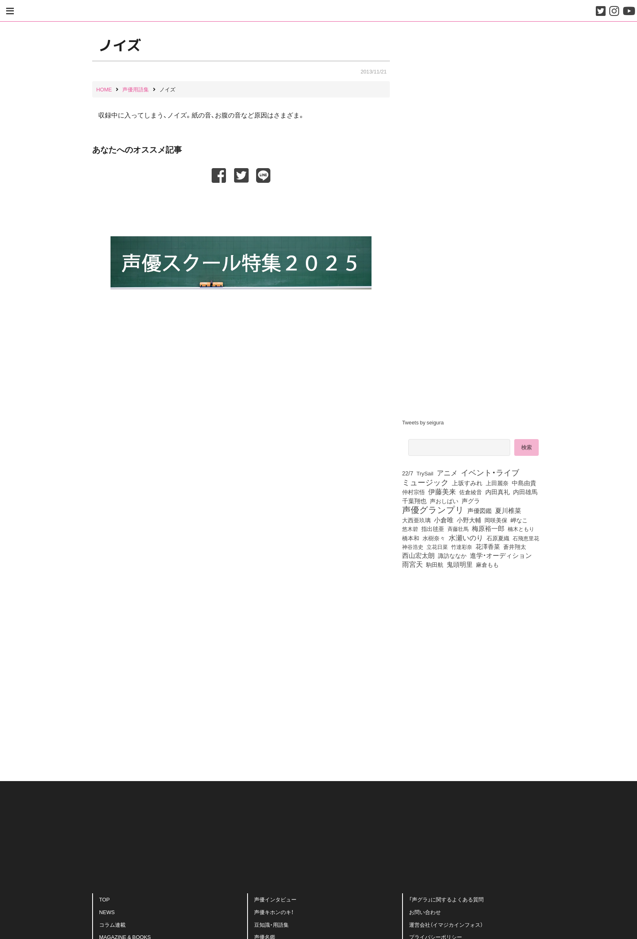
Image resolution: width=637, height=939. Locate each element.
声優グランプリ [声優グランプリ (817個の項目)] (433, 509)
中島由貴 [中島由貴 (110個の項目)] (524, 483)
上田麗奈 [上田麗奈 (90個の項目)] (497, 483)
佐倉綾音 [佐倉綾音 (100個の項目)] (470, 492)
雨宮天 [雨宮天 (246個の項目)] (412, 564)
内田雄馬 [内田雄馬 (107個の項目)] (525, 492)
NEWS (107, 911)
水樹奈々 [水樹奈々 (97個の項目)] (433, 538)
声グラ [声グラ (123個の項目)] (471, 501)
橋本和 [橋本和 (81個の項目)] (410, 538)
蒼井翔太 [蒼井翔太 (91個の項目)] (514, 546)
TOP (104, 898)
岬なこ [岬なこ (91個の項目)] (519, 520)
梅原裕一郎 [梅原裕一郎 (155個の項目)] (488, 528)
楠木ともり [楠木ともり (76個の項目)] (521, 528)
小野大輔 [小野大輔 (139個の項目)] (469, 520)
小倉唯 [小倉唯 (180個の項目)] (443, 519)
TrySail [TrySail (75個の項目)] (424, 473)
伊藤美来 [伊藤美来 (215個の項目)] (442, 491)
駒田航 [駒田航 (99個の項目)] (434, 564)
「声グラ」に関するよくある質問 (446, 898)
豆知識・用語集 (271, 923)
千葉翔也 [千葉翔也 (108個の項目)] (414, 501)
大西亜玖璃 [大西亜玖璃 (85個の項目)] (416, 520)
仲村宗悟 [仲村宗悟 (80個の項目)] (413, 492)
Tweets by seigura (423, 422)
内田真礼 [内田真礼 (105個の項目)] (497, 492)
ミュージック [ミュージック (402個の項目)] (425, 482)
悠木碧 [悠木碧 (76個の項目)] (410, 528)
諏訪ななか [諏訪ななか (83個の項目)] (452, 555)
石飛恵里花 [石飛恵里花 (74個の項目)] (526, 538)
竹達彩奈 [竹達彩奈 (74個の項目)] (461, 546)
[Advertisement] (241, 204)
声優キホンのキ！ (274, 911)
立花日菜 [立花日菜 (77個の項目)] (437, 546)
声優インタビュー (275, 898)
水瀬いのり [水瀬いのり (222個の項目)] (466, 537)
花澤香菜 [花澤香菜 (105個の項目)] (488, 546)
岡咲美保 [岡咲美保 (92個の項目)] (495, 520)
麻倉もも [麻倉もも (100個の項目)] (487, 564)
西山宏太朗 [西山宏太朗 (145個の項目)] (418, 555)
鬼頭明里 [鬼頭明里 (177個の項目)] (460, 564)
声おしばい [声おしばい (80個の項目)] (444, 501)
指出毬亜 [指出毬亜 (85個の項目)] (432, 528)
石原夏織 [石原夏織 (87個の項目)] (498, 538)
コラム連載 (112, 923)
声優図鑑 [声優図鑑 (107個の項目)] (479, 510)
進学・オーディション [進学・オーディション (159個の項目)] (501, 555)
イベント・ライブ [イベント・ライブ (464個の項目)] (490, 472)
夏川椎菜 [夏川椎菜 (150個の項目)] (508, 510)
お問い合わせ (425, 911)
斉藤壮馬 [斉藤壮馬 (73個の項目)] (458, 529)
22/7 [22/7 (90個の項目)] (407, 473)
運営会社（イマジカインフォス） (446, 923)
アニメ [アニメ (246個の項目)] (447, 472)
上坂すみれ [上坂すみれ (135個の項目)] (467, 483)
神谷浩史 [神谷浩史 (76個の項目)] (412, 546)
